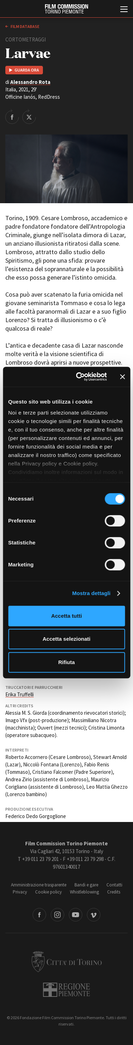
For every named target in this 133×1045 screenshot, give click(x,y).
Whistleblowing (84, 892)
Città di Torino (67, 961)
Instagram (57, 914)
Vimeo (93, 914)
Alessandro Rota (30, 82)
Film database (24, 26)
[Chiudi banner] (122, 376)
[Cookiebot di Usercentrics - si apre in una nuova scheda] (79, 376)
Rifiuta (66, 662)
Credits (113, 892)
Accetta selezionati (66, 639)
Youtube (75, 914)
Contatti (114, 885)
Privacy (20, 892)
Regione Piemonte (66, 990)
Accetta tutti (66, 616)
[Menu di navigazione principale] (124, 9)
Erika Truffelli (19, 694)
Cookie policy (48, 892)
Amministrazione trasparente (38, 885)
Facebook (39, 914)
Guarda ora (27, 70)
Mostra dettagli (91, 593)
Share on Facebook (12, 116)
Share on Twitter (29, 116)
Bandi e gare (86, 885)
